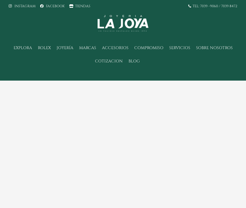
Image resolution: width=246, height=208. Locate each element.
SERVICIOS (179, 48)
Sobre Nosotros (214, 48)
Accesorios (115, 48)
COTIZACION (109, 61)
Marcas (87, 48)
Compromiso (148, 48)
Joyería (65, 48)
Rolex (44, 48)
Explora (23, 48)
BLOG (134, 61)
